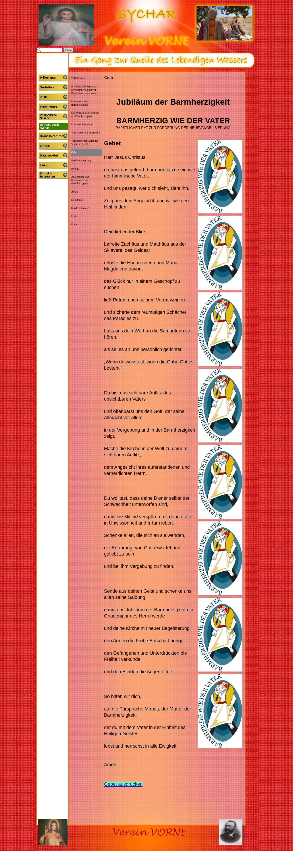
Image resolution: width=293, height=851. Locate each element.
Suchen (68, 50)
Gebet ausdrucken (123, 784)
